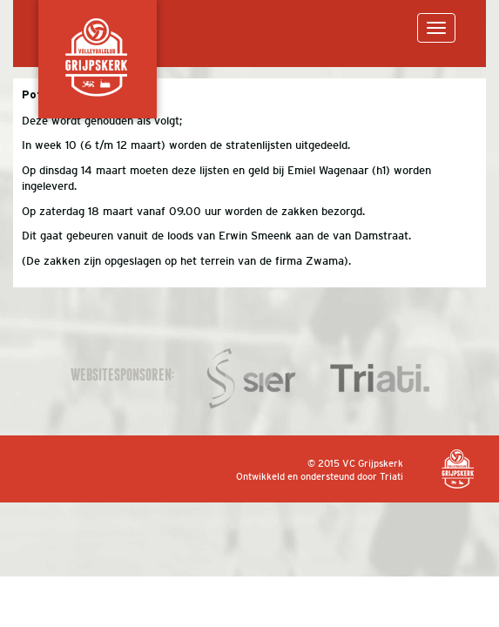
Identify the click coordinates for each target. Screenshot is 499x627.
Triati (391, 476)
